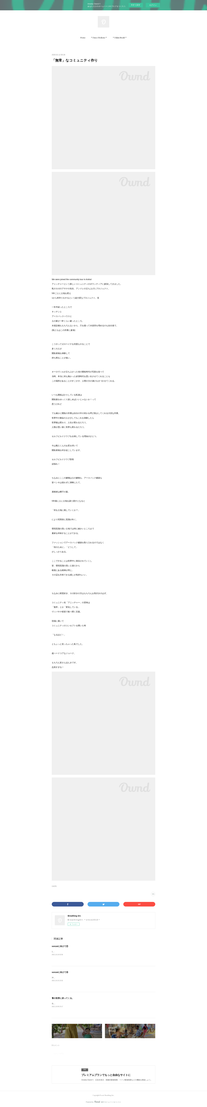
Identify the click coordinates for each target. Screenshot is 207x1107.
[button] (82, 37)
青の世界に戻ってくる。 (63, 998)
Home (82, 37)
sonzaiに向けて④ (60, 972)
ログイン (153, 5)
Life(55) (54, 886)
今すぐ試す (135, 5)
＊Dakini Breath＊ (119, 37)
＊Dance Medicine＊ (99, 37)
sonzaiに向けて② (60, 946)
